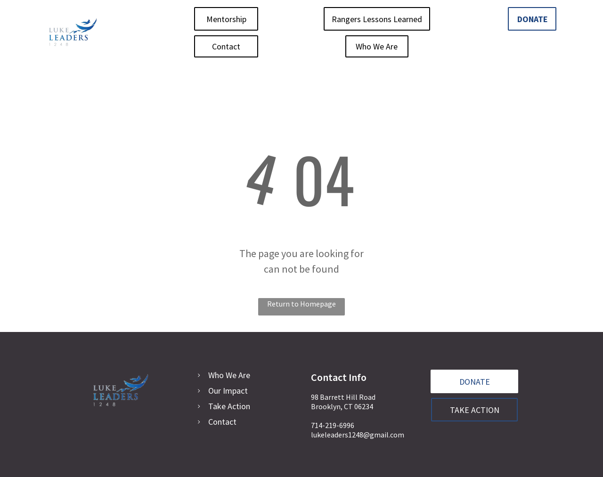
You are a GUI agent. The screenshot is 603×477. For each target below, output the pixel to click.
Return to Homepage (301, 303)
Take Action (229, 406)
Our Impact (228, 390)
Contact (222, 421)
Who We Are (229, 375)
